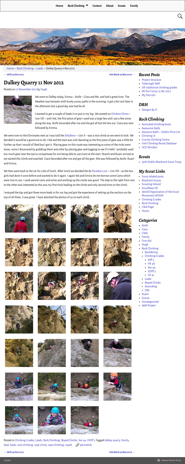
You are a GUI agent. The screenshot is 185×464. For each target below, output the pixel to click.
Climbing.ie (148, 135)
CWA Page (148, 206)
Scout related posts (153, 176)
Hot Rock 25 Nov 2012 (122, 74)
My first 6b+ (149, 95)
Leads (39, 68)
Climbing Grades (24, 440)
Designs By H (149, 109)
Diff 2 (151, 259)
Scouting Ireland (151, 184)
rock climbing (25, 444)
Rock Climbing (76, 5)
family (125, 440)
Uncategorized (150, 301)
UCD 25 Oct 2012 (14, 74)
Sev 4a (82, 440)
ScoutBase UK (150, 188)
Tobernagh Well (151, 83)
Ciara (145, 229)
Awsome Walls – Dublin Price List (161, 131)
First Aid (146, 240)
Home (59, 5)
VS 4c (151, 275)
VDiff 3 (91, 440)
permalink (86, 444)
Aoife (145, 225)
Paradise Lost (99, 171)
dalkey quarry (112, 440)
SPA (147, 290)
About (109, 5)
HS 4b (151, 263)
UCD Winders (149, 147)
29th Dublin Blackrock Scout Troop (161, 161)
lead (6, 444)
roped (68, 444)
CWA (145, 233)
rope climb (40, 444)
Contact (97, 5)
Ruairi (145, 294)
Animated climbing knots (156, 124)
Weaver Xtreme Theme (171, 460)
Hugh (145, 244)
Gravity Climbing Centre (155, 139)
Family (134, 5)
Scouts (122, 5)
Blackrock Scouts (151, 180)
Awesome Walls (151, 128)
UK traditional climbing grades (159, 87)
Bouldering (151, 252)
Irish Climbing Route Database (159, 143)
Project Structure (151, 79)
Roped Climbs (69, 440)
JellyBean (70, 135)
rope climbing (56, 444)
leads (13, 444)
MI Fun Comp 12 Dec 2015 (156, 91)
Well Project (149, 305)
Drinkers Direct (120, 113)
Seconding (151, 286)
